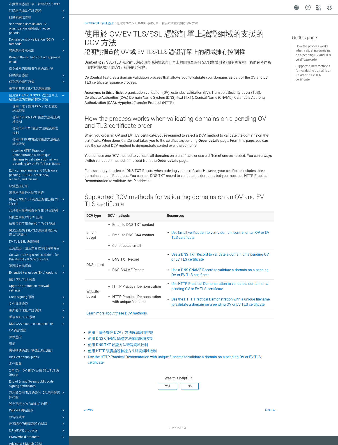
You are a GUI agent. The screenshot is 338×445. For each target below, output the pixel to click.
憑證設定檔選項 (37, 217)
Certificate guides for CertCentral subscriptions (37, 412)
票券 (12, 295)
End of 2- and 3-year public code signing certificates (31, 335)
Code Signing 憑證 (37, 248)
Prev (90, 410)
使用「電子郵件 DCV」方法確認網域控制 (34, 60)
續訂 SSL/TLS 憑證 (22, 231)
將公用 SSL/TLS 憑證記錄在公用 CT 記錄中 (37, 153)
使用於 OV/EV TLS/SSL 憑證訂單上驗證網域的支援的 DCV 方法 (37, 48)
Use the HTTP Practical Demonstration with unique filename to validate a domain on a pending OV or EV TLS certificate (36, 108)
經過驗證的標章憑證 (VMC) (37, 375)
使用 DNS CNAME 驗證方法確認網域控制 (36, 71)
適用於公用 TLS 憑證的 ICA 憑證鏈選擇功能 (37, 346)
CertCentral (92, 23)
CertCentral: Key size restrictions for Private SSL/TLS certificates (34, 208)
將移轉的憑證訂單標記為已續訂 (31, 302)
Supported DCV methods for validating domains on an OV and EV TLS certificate (313, 72)
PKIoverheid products (37, 388)
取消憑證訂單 (18, 137)
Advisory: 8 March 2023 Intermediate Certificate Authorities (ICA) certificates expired (33, 399)
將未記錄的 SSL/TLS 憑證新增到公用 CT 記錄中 (33, 184)
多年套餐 (15, 315)
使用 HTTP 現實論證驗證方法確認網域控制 (36, 93)
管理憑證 (107, 23)
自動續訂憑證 (37, 26)
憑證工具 (36, 422)
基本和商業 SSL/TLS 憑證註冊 (30, 40)
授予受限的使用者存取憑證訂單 (31, 20)
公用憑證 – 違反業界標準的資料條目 (34, 200)
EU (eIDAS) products (37, 382)
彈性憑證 (15, 288)
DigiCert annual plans (24, 308)
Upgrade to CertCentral (36, 436)
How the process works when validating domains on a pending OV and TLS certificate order (313, 52)
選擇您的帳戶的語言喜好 (26, 144)
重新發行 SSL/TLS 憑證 (37, 262)
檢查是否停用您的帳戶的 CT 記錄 (32, 175)
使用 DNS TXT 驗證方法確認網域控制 (35, 82)
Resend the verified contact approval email (34, 11)
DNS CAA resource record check (37, 275)
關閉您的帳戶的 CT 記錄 (26, 168)
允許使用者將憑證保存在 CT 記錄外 (37, 162)
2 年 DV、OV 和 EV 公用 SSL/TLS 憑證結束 (34, 324)
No (190, 386)
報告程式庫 (37, 368)
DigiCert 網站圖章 (37, 362)
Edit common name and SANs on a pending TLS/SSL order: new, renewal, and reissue (33, 126)
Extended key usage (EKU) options (37, 224)
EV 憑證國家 (17, 282)
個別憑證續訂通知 (37, 33)
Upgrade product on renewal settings (29, 240)
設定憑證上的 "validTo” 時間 (28, 355)
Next (268, 410)
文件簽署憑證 (37, 255)
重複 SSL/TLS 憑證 (37, 268)
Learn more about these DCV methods (116, 313)
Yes (167, 386)
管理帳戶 (36, 429)
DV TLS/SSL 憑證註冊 (37, 193)
